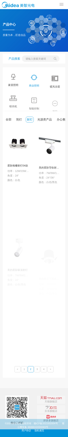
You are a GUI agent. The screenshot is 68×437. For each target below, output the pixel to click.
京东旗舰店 (51, 418)
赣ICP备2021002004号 (46, 423)
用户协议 (26, 430)
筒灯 (19, 120)
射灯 (30, 120)
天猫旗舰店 (51, 409)
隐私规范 (39, 430)
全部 (8, 120)
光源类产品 (44, 120)
